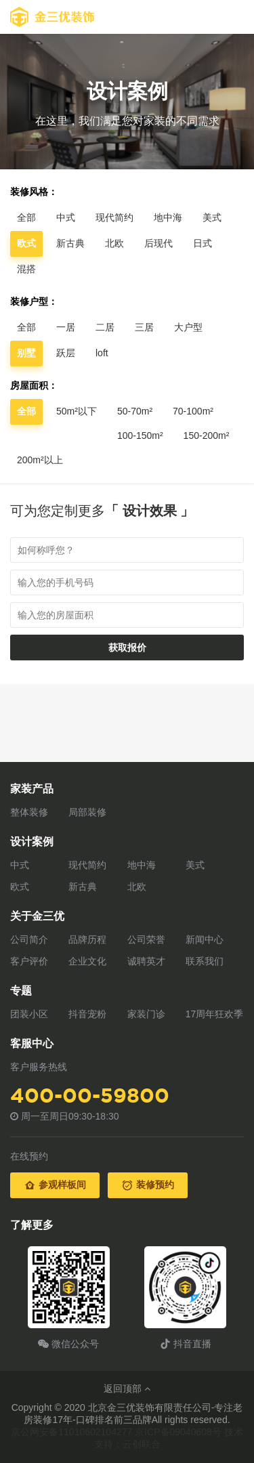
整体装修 (29, 812)
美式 (212, 217)
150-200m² (207, 435)
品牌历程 (87, 939)
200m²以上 (40, 459)
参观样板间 (55, 1185)
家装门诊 (146, 1014)
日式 (202, 243)
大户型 (188, 327)
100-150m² (140, 435)
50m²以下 (76, 411)
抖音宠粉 (87, 1014)
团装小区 (29, 1014)
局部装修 (87, 812)
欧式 (19, 886)
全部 (26, 217)
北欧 (114, 243)
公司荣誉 (146, 939)
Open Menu (237, 17)
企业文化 (87, 961)
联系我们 (205, 961)
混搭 (26, 268)
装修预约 (147, 1185)
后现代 (158, 243)
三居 (144, 327)
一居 (65, 327)
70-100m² (193, 411)
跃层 (65, 352)
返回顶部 (127, 1388)
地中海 (168, 217)
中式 (65, 217)
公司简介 (29, 939)
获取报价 (127, 647)
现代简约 (114, 217)
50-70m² (134, 411)
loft (102, 352)
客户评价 (29, 961)
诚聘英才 (146, 961)
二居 (105, 327)
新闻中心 (205, 939)
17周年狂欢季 (215, 1014)
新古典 (70, 243)
